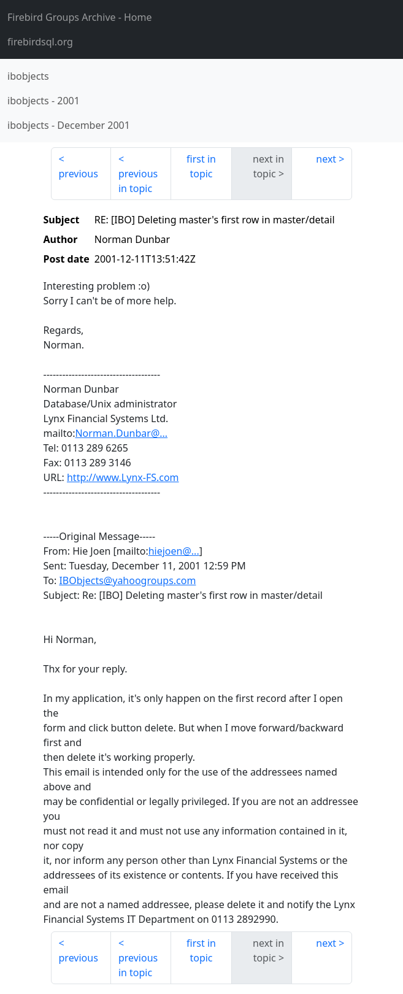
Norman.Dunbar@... (121, 433)
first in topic (201, 166)
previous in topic (138, 181)
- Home (79, 17)
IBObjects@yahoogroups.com (127, 580)
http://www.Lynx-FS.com (123, 477)
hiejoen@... (173, 551)
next (326, 159)
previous (78, 173)
